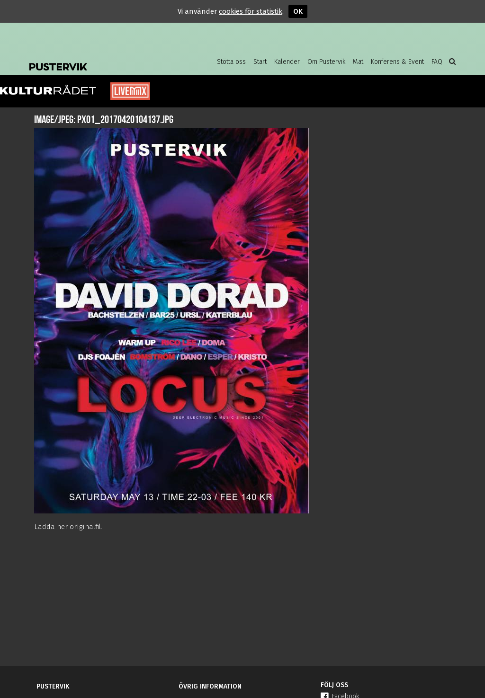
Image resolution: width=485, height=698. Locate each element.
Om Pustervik (326, 62)
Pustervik (105, 59)
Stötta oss (231, 62)
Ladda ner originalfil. (68, 526)
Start (260, 62)
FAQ (436, 62)
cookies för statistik (250, 11)
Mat (358, 62)
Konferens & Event (397, 62)
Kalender (287, 62)
